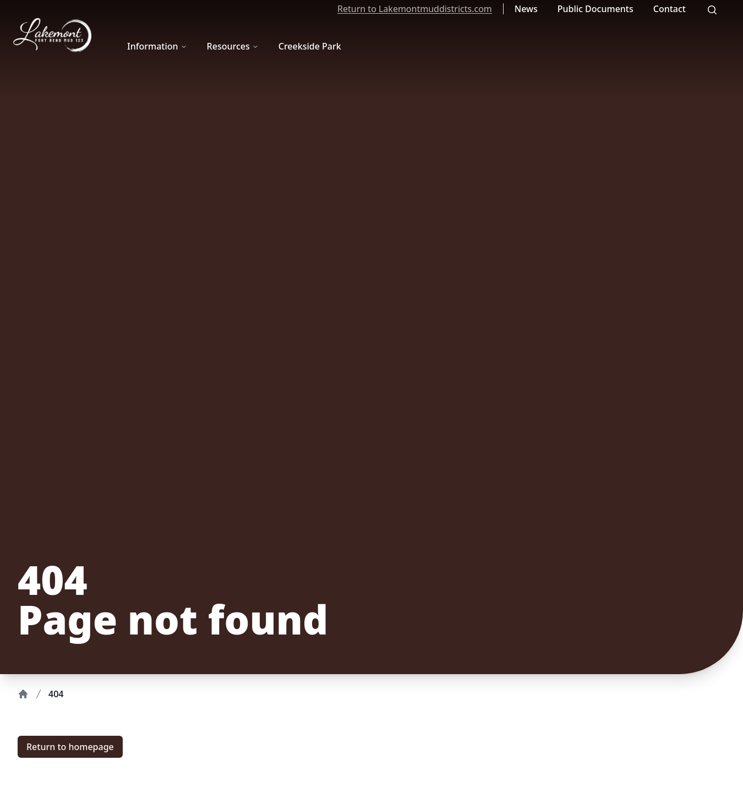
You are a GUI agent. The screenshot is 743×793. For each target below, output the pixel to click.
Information (157, 46)
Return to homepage (70, 747)
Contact (669, 9)
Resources (233, 46)
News (526, 9)
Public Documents (595, 9)
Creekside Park (309, 46)
